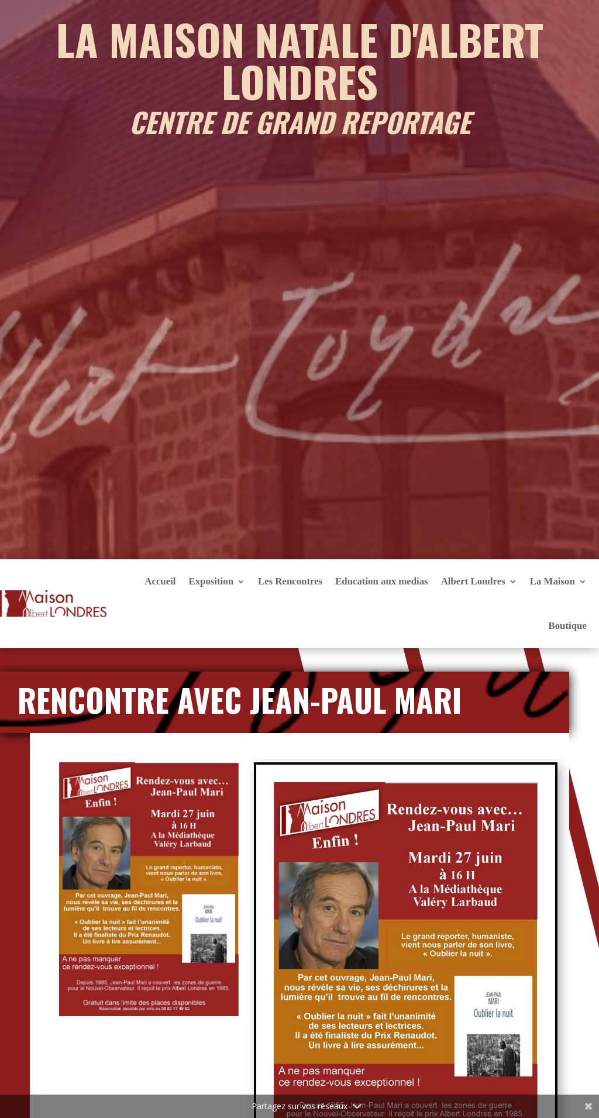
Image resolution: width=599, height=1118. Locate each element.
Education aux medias (381, 581)
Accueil (159, 581)
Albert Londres (473, 581)
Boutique (567, 625)
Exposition (210, 581)
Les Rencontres (290, 581)
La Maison (552, 581)
